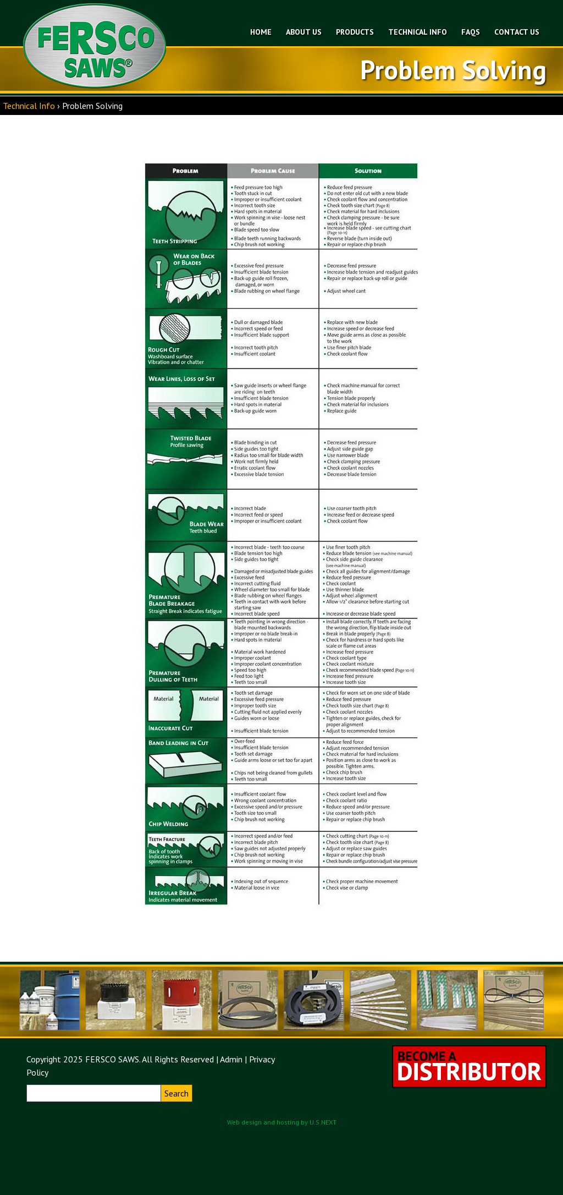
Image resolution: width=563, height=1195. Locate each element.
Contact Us (516, 32)
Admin (231, 1059)
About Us (304, 32)
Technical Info (417, 32)
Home (261, 32)
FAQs (470, 32)
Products (355, 32)
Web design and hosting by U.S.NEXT (281, 1122)
